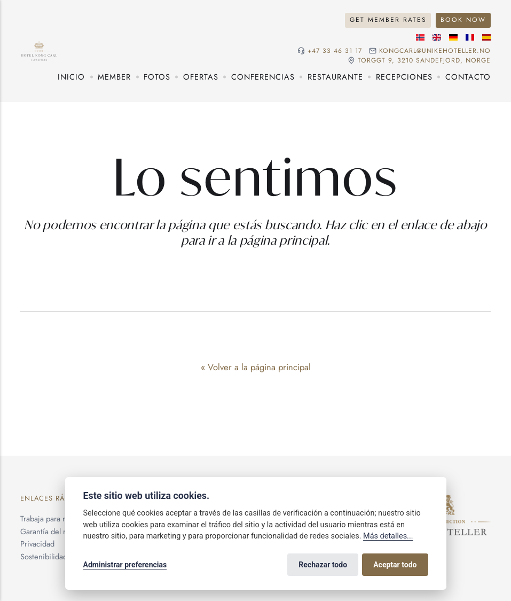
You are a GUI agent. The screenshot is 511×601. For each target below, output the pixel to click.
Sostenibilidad (43, 556)
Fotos (157, 76)
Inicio (71, 76)
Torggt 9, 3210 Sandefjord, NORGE (424, 60)
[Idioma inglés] (437, 37)
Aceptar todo (394, 564)
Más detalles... (388, 536)
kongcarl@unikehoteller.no (435, 50)
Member (114, 76)
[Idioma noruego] (420, 37)
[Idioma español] (486, 37)
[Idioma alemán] (453, 37)
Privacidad (37, 543)
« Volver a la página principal (256, 367)
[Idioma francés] (470, 37)
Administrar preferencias (125, 564)
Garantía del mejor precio (63, 531)
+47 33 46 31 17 (335, 50)
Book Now (463, 20)
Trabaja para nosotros (55, 518)
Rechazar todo (322, 564)
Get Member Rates (388, 20)
